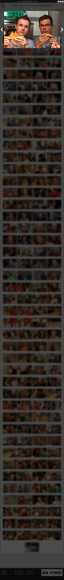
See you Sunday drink (34, 1)
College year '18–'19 (25, 1)
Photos (18, 1)
